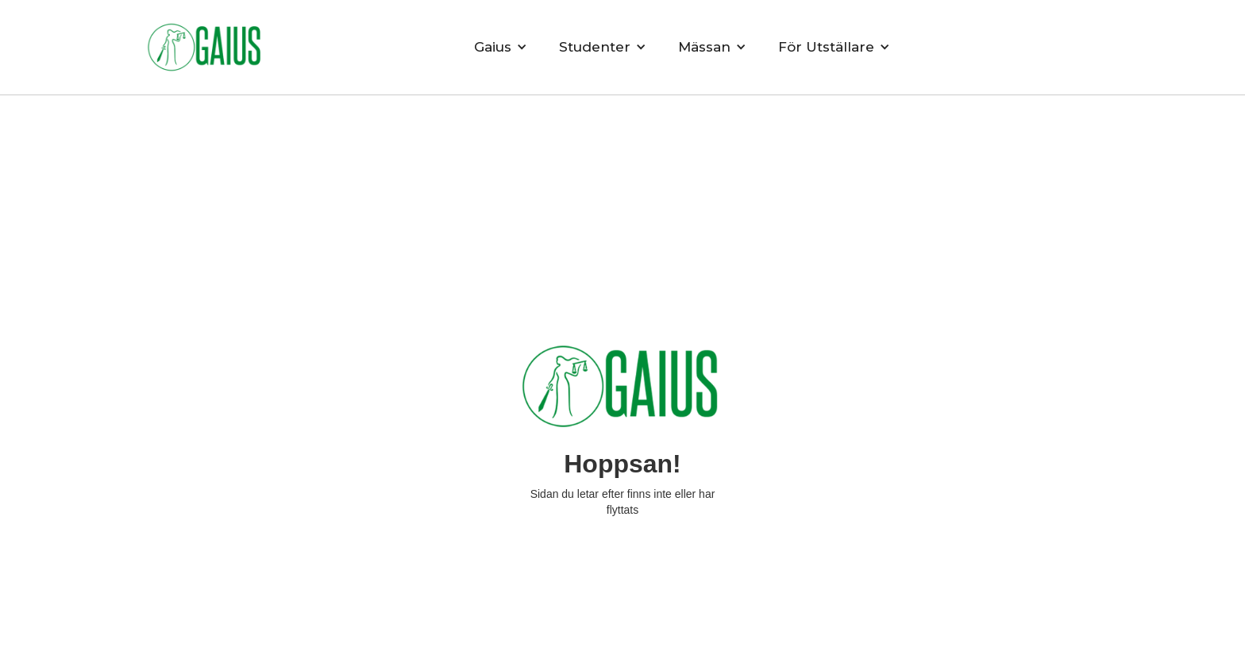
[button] (500, 47)
